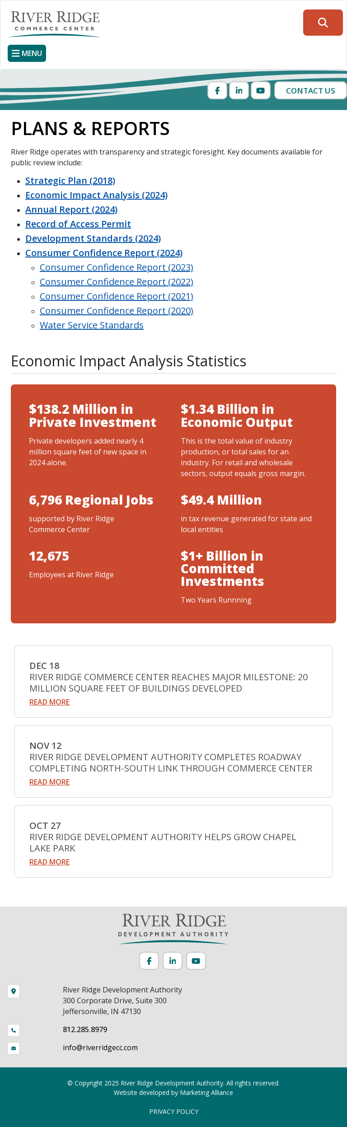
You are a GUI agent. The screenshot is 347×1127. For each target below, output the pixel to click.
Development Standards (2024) (93, 238)
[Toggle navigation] (27, 53)
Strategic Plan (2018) (70, 180)
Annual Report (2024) (71, 209)
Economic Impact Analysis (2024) (96, 195)
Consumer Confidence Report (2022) (116, 282)
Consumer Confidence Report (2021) (116, 296)
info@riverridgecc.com (100, 1047)
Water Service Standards (92, 325)
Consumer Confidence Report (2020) (116, 310)
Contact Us (310, 90)
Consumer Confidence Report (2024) (104, 253)
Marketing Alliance (206, 1092)
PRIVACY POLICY (173, 1111)
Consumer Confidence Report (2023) (116, 267)
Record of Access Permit (78, 224)
